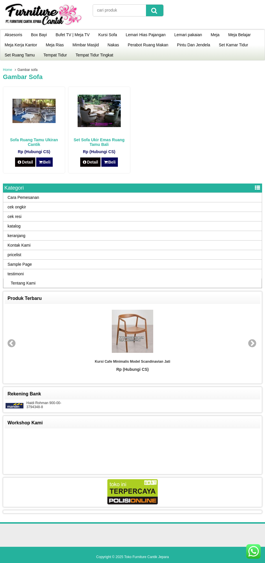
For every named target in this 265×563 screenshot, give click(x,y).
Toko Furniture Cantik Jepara (146, 557)
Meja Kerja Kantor (21, 45)
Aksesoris (13, 34)
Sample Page (20, 264)
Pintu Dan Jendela (193, 45)
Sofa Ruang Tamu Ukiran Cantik (34, 142)
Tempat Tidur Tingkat (94, 55)
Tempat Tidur (55, 55)
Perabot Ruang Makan (148, 45)
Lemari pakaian (188, 34)
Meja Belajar (239, 34)
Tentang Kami (23, 283)
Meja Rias (55, 45)
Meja (215, 34)
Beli (44, 162)
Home (7, 70)
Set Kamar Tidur (233, 45)
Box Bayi (39, 34)
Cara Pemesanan (23, 197)
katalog (14, 226)
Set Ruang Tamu (20, 55)
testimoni (16, 274)
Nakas (113, 45)
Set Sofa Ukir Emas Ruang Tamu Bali (99, 142)
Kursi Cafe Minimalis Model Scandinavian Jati (132, 362)
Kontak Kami (19, 245)
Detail (25, 162)
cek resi (14, 216)
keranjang (16, 235)
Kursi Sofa (107, 34)
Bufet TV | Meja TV (73, 34)
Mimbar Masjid (85, 45)
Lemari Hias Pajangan (146, 34)
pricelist (14, 254)
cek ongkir (17, 207)
